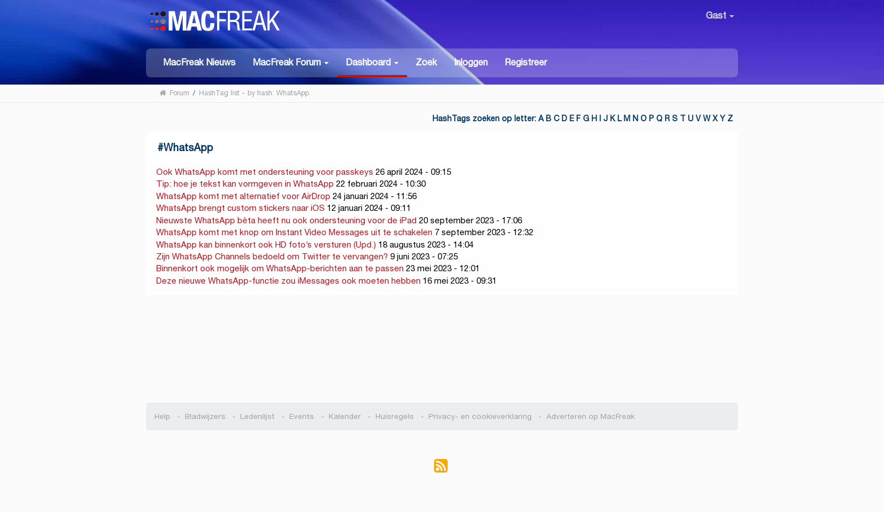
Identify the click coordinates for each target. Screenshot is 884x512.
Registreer (526, 62)
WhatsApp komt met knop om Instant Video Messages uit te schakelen (294, 232)
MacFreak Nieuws (199, 62)
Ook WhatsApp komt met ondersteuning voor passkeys (264, 171)
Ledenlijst (257, 416)
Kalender (345, 416)
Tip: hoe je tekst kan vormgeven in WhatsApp (245, 183)
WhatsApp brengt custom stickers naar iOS (240, 207)
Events (301, 416)
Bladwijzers (205, 416)
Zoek (426, 62)
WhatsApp (188, 147)
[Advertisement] (442, 349)
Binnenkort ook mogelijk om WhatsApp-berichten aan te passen (280, 268)
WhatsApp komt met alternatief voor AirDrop (243, 196)
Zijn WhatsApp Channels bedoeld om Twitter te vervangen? (272, 256)
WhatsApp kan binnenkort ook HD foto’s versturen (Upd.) (266, 244)
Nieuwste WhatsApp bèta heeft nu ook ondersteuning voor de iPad (286, 220)
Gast (720, 15)
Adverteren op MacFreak (590, 416)
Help (162, 416)
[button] (290, 61)
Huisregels (394, 416)
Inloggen (471, 62)
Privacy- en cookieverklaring (480, 416)
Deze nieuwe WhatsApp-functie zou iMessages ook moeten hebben (288, 280)
